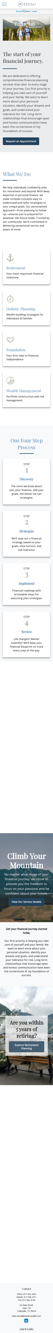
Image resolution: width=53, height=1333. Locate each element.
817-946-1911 (30, 1297)
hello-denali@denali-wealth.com (26, 1316)
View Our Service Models (26, 901)
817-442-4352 (29, 1294)
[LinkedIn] (26, 1321)
